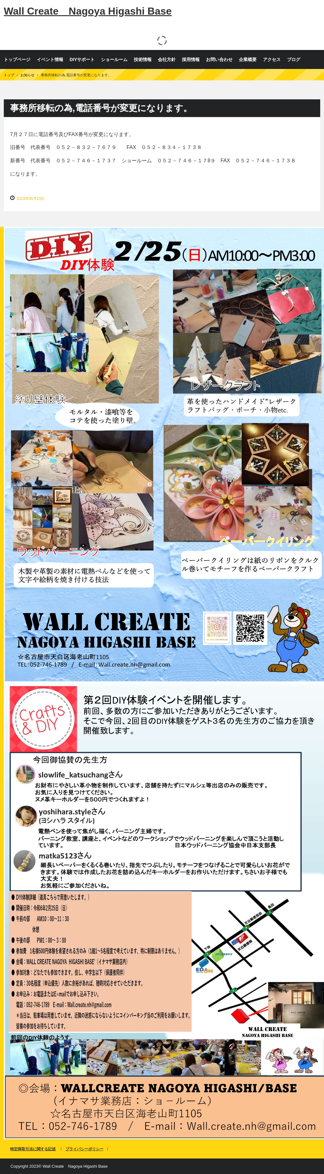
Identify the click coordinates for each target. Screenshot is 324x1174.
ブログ (293, 59)
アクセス (272, 59)
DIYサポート (82, 59)
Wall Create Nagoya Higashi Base (88, 11)
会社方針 (167, 59)
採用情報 (191, 59)
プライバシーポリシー (84, 1149)
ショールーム (114, 59)
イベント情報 (50, 59)
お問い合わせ (219, 59)
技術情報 (143, 59)
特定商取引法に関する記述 (33, 1149)
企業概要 (248, 59)
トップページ (17, 59)
